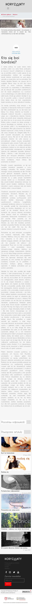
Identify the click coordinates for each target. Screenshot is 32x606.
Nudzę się (4, 472)
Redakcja (7, 568)
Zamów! (8, 584)
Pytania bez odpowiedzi (10, 491)
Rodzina (15, 14)
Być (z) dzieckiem (7, 453)
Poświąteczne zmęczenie (10, 510)
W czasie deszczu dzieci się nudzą (14, 548)
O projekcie (7, 565)
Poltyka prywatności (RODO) (12, 563)
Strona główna (6, 14)
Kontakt (7, 566)
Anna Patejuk (16, 51)
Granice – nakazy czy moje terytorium (15, 529)
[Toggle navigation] (8, 8)
